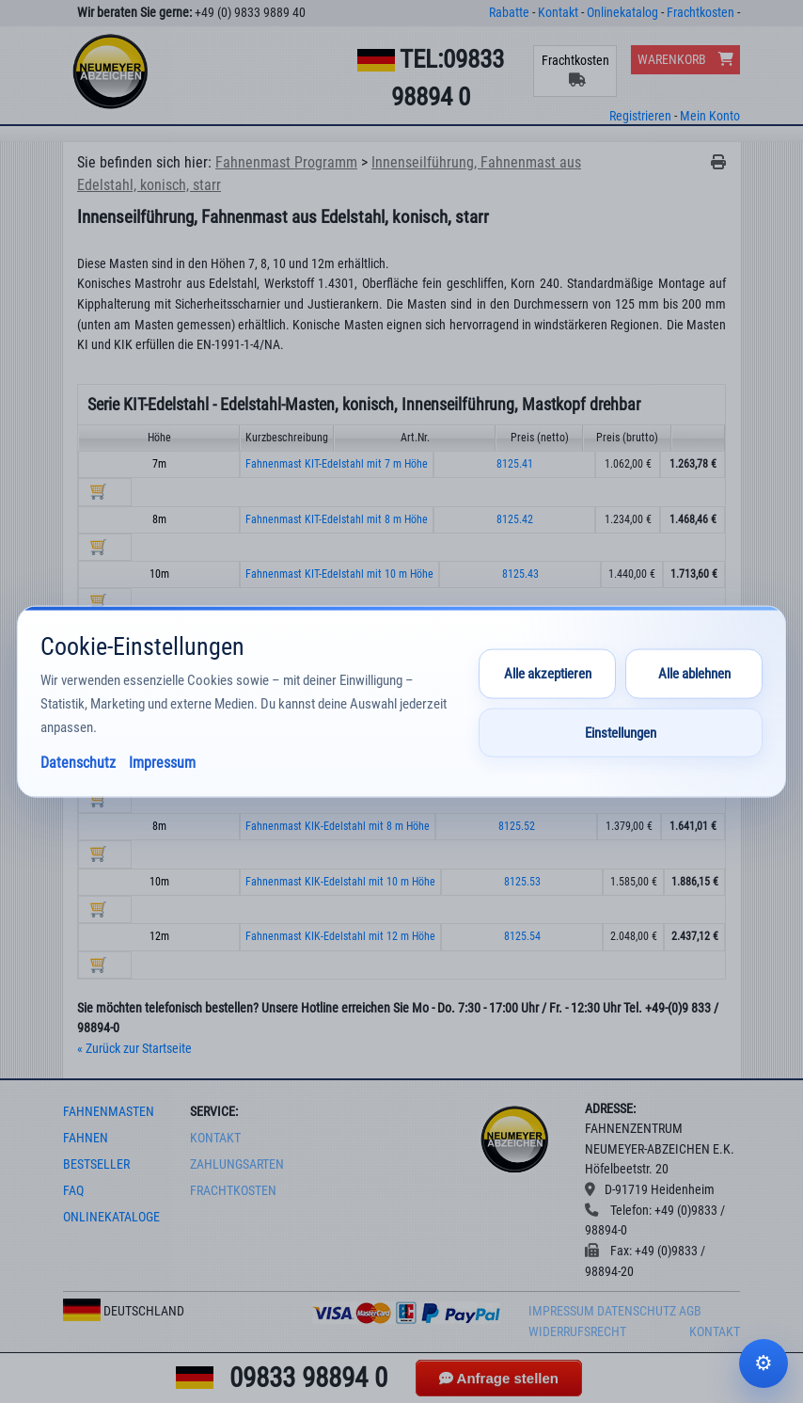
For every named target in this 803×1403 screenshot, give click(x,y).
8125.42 (514, 519)
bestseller (96, 1164)
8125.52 (516, 826)
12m (159, 936)
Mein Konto (710, 116)
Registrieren (640, 116)
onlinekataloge (111, 1217)
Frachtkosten (700, 13)
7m (159, 463)
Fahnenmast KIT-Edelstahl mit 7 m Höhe (336, 463)
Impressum (561, 1311)
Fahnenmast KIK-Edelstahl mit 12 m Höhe (340, 936)
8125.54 (522, 936)
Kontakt (558, 13)
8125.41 (514, 463)
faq (73, 1191)
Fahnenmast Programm (286, 162)
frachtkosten (233, 1191)
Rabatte (509, 13)
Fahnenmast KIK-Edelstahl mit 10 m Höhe (340, 881)
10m (159, 574)
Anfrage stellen (499, 1378)
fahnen (85, 1138)
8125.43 (520, 574)
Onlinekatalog (622, 13)
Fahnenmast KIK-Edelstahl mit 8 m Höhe (337, 826)
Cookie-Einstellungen (763, 1363)
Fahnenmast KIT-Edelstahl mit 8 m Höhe (336, 519)
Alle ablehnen (694, 673)
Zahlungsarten (237, 1164)
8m (159, 519)
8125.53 (522, 881)
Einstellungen (620, 733)
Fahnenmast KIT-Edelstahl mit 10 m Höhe (339, 574)
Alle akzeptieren (547, 673)
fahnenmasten (108, 1112)
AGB (690, 1311)
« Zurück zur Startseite (134, 1049)
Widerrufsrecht (577, 1332)
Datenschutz (636, 1311)
